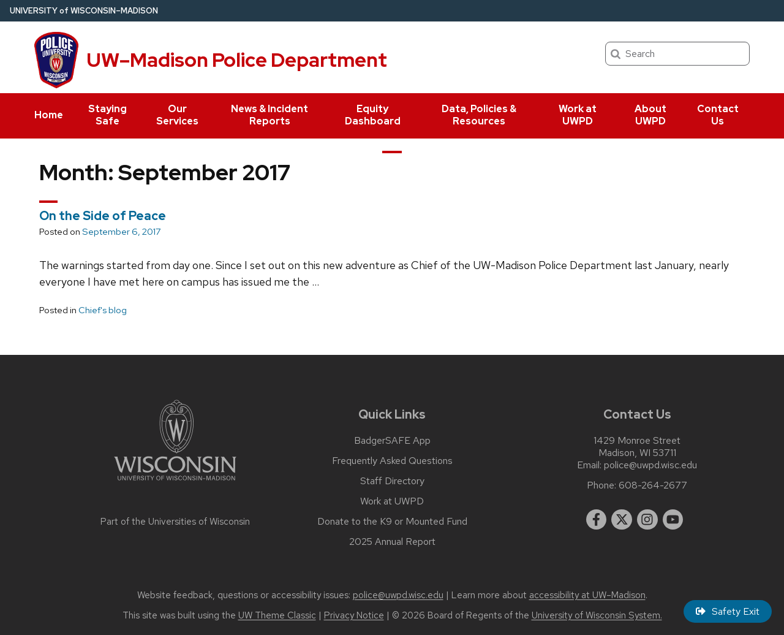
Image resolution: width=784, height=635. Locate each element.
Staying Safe (107, 114)
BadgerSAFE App (392, 441)
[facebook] (596, 519)
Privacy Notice (354, 615)
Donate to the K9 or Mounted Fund (392, 521)
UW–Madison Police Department (236, 60)
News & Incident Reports (269, 114)
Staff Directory (392, 481)
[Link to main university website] (175, 482)
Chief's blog (102, 310)
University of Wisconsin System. (597, 615)
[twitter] (621, 519)
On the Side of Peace (102, 216)
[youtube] (673, 519)
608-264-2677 (653, 485)
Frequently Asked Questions (392, 461)
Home (48, 114)
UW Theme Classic (277, 615)
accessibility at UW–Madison (587, 595)
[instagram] (647, 519)
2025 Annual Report (392, 542)
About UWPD (650, 114)
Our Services (177, 114)
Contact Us (718, 114)
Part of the (175, 521)
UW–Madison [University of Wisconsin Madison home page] (84, 11)
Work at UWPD (578, 114)
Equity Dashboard (373, 114)
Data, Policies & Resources (479, 114)
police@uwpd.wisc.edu (650, 465)
